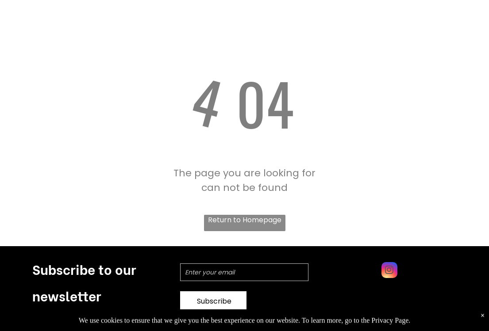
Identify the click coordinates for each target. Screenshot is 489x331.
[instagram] (389, 271)
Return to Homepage (244, 220)
